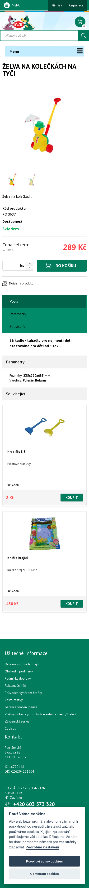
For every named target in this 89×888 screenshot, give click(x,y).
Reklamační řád (15, 685)
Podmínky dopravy (18, 678)
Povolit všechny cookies (44, 861)
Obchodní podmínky (19, 671)
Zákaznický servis (17, 721)
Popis (13, 301)
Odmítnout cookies (44, 874)
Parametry (17, 313)
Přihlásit (57, 5)
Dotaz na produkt (21, 283)
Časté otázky (14, 700)
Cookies (10, 728)
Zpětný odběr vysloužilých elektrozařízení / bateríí (40, 714)
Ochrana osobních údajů (22, 664)
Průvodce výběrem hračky (23, 693)
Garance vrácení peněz (21, 707)
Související (18, 326)
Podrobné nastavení (42, 847)
